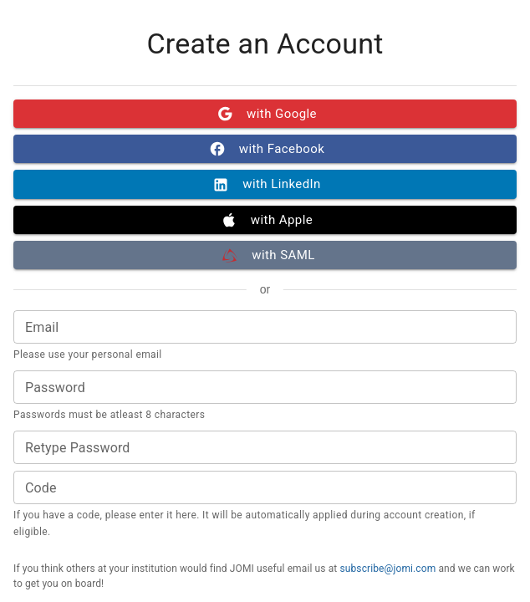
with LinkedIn (265, 184)
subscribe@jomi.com (387, 568)
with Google (265, 113)
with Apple (265, 220)
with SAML (265, 255)
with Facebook (265, 149)
